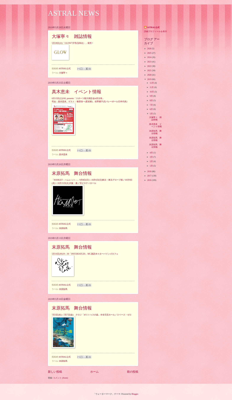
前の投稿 (132, 371)
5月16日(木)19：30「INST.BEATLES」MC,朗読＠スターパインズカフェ (85, 254)
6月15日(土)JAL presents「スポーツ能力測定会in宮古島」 (78, 98)
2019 (149, 79)
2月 (151, 161)
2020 (149, 75)
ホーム (94, 371)
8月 (151, 100)
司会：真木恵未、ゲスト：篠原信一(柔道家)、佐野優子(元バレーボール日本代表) (89, 101)
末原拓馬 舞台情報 (72, 173)
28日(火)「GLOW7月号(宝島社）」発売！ (74, 43)
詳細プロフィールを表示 (155, 31)
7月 (151, 105)
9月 (151, 96)
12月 (152, 83)
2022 (149, 66)
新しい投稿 (55, 371)
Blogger (135, 394)
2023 (149, 62)
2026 (149, 48)
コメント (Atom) (60, 378)
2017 (149, 176)
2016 (149, 180)
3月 (151, 157)
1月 (151, 166)
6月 (151, 109)
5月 (53, 43)
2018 (149, 171)
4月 (151, 153)
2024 (149, 57)
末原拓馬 (63, 228)
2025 (149, 53)
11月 (152, 87)
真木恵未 (63, 154)
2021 (149, 70)
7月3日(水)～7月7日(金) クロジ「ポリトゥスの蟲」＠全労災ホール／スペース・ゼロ (91, 314)
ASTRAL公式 (153, 27)
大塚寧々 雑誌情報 (72, 36)
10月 (152, 92)
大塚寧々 (63, 73)
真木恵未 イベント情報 (76, 91)
